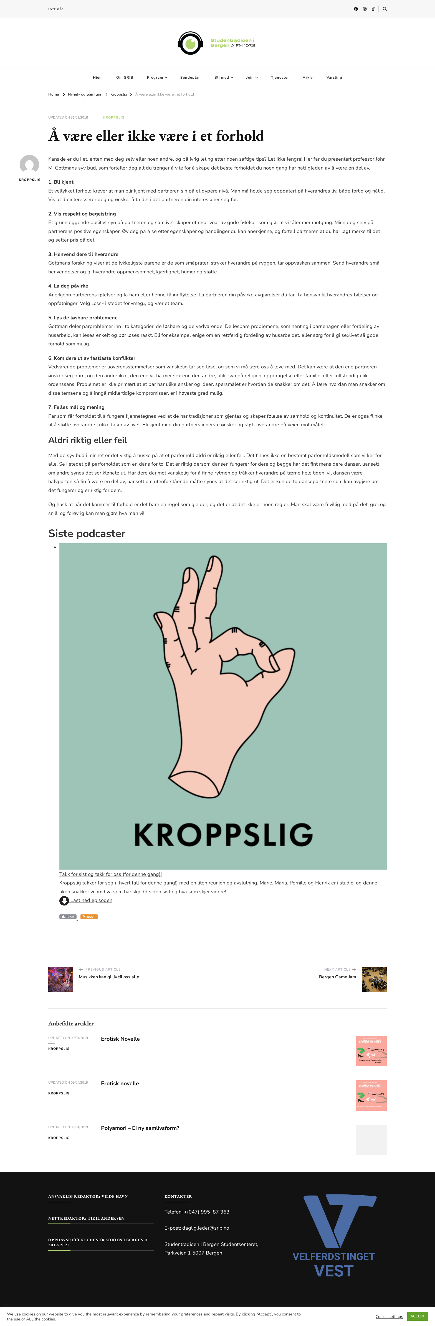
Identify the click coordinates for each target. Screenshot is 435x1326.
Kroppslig (114, 117)
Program (155, 77)
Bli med (221, 77)
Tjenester (280, 77)
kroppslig (29, 168)
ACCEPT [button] (418, 1316)
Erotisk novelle (120, 1083)
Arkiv (308, 77)
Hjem (98, 77)
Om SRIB (124, 77)
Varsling (334, 77)
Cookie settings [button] (389, 1316)
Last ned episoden (85, 900)
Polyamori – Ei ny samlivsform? (141, 1128)
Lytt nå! (55, 9)
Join (250, 77)
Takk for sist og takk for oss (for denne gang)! (110, 874)
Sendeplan (190, 77)
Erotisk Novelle (121, 1039)
